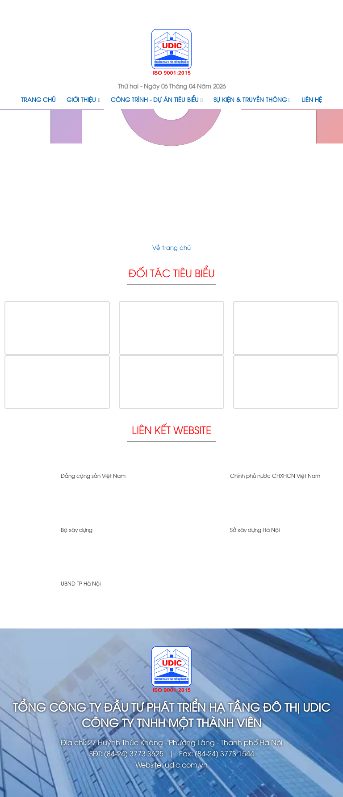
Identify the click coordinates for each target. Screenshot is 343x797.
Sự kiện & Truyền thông (252, 99)
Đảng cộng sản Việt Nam (93, 475)
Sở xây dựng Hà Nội (255, 529)
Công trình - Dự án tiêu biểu (157, 99)
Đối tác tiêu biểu (172, 272)
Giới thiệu (83, 99)
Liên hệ (311, 99)
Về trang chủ (171, 247)
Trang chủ (38, 99)
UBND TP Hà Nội (80, 583)
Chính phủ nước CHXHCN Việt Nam (275, 475)
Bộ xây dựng (76, 529)
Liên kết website (171, 429)
